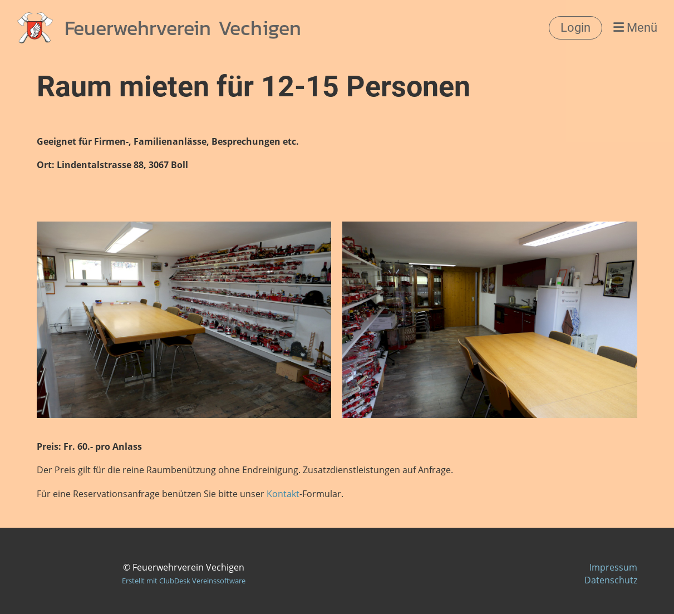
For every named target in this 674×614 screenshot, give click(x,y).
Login (575, 28)
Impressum (613, 567)
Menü (635, 28)
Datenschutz (610, 580)
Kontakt (283, 494)
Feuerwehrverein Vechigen (183, 28)
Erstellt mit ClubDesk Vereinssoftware (183, 581)
